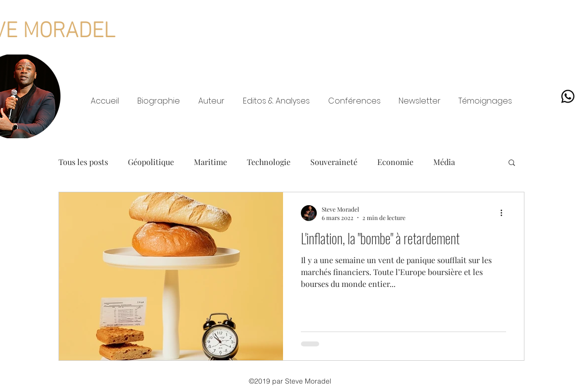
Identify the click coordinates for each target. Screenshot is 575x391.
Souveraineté (333, 162)
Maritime (210, 162)
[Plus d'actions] (505, 213)
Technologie (268, 162)
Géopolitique (151, 162)
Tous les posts (83, 162)
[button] (512, 163)
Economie (395, 162)
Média (444, 162)
